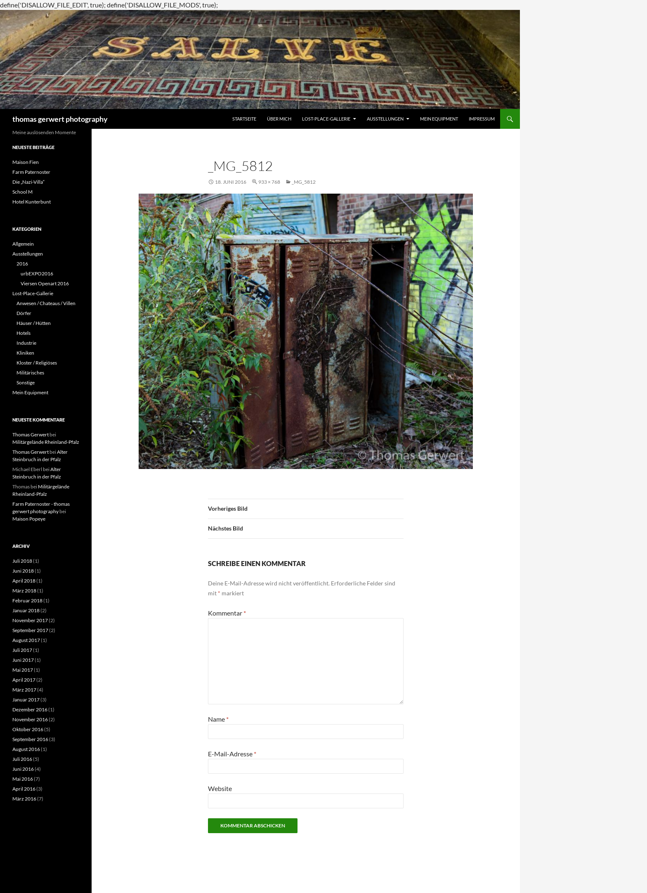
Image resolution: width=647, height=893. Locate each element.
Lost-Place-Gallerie (326, 118)
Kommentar (227, 613)
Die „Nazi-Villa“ (28, 182)
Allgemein (23, 244)
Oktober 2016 (27, 729)
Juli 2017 (22, 650)
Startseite (244, 118)
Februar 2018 (27, 600)
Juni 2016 (23, 769)
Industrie (26, 343)
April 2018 (23, 581)
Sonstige (26, 382)
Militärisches (30, 373)
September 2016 (30, 739)
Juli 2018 (22, 561)
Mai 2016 (22, 779)
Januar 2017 (26, 699)
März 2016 (24, 799)
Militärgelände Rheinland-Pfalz (45, 442)
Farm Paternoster (31, 172)
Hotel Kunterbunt (31, 202)
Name (218, 719)
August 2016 (26, 749)
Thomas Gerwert (30, 434)
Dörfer (24, 313)
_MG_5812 (304, 182)
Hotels (24, 333)
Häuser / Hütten (34, 323)
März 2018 (24, 590)
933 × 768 (269, 182)
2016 (22, 264)
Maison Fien (25, 162)
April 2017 (23, 680)
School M (22, 192)
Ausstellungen (385, 118)
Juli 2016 (22, 759)
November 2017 (30, 620)
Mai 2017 (22, 670)
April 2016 (23, 789)
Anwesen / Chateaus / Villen (46, 303)
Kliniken (25, 353)
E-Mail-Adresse (232, 754)
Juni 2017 (23, 660)
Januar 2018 (26, 610)
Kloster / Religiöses (37, 363)
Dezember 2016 (29, 709)
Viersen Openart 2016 (45, 283)
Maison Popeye (28, 519)
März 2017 (24, 690)
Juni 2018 (23, 571)
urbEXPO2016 (37, 273)
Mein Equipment (439, 118)
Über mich (279, 118)
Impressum (482, 118)
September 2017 (30, 630)
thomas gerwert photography (60, 118)
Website (220, 788)
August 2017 (26, 640)
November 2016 (30, 719)
